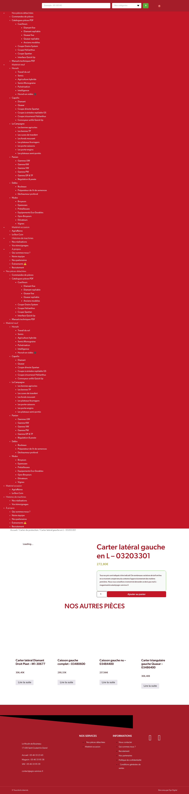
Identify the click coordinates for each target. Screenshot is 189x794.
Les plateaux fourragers (28, 142)
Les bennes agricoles (27, 128)
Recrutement (18, 268)
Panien (15, 157)
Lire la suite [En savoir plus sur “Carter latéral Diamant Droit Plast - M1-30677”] (24, 682)
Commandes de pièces (22, 17)
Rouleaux (22, 187)
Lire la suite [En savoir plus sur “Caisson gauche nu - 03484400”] (108, 682)
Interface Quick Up (26, 57)
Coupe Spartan (25, 54)
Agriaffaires (17, 231)
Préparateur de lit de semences (32, 190)
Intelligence (23, 91)
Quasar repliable (31, 39)
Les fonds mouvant (26, 139)
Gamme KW (23, 165)
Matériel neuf (18, 65)
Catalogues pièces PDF (22, 20)
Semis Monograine (27, 83)
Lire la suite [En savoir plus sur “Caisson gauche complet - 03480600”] (66, 682)
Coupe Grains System (28, 46)
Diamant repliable (32, 31)
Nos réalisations (19, 242)
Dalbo (15, 183)
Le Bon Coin (17, 493)
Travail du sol (24, 72)
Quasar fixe (29, 35)
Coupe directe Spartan (28, 109)
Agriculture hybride (27, 79)
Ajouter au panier (137, 594)
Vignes (21, 482)
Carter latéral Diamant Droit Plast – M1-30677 (30, 662)
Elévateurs (22, 220)
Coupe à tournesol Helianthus (32, 116)
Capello (15, 98)
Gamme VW (23, 168)
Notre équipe (18, 257)
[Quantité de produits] (102, 594)
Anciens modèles (32, 43)
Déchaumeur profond (28, 194)
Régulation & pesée (27, 179)
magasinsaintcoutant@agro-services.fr (114, 585)
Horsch (15, 68)
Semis (20, 76)
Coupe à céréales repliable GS (32, 113)
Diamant (22, 102)
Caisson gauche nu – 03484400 (113, 662)
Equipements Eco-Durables (30, 213)
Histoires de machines (22, 238)
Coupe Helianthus (26, 50)
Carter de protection (28, 530)
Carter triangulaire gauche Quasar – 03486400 (153, 663)
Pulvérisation (24, 87)
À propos (16, 249)
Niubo (15, 198)
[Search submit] (146, 5)
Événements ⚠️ (19, 264)
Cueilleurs (22, 24)
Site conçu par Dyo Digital (167, 790)
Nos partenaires (19, 260)
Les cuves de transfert (28, 135)
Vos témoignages (20, 504)
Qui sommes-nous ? (21, 253)
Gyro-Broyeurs (24, 216)
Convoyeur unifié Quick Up (30, 120)
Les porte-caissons (26, 146)
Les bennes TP (24, 131)
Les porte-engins (25, 150)
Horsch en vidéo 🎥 (27, 94)
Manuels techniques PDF (23, 319)
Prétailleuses (24, 209)
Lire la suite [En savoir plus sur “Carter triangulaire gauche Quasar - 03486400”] (150, 686)
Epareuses (22, 205)
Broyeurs (22, 201)
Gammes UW (24, 161)
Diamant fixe (29, 28)
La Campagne (18, 124)
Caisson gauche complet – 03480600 (71, 662)
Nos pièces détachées (22, 13)
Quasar (21, 105)
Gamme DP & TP (25, 176)
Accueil (13, 530)
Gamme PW (23, 172)
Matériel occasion (20, 227)
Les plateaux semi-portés (29, 153)
